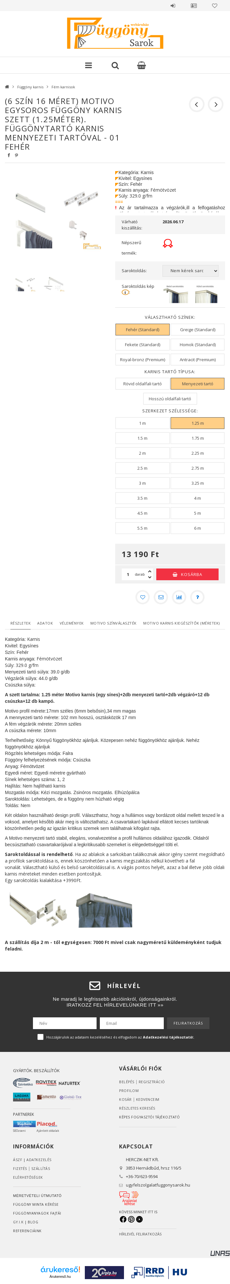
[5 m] (197, 513)
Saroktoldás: (134, 270)
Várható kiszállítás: (132, 225)
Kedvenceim (148, 1099)
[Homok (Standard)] (197, 344)
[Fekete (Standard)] (142, 344)
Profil (193, 5)
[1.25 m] (197, 423)
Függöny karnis (30, 86)
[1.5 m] (142, 438)
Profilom (129, 1090)
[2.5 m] (142, 468)
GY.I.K (18, 1221)
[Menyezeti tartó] (197, 384)
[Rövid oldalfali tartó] (142, 384)
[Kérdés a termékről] (197, 597)
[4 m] (197, 498)
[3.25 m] (197, 483)
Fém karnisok (63, 86)
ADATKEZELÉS (39, 1159)
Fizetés (20, 1168)
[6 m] (197, 528)
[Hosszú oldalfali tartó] (170, 399)
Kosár (125, 1099)
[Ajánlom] (161, 597)
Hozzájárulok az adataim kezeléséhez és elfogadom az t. (120, 1037)
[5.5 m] (142, 528)
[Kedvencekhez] (142, 597)
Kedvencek (214, 5)
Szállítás (42, 1168)
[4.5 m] (142, 513)
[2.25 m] (197, 453)
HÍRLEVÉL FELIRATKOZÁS (140, 1234)
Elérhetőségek (28, 1177)
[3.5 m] (142, 498)
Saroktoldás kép (138, 289)
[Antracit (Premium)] (197, 359)
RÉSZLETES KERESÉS (137, 1108)
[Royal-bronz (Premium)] (142, 359)
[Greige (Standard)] (197, 329)
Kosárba (191, 574)
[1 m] (142, 423)
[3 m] (142, 483)
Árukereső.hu (60, 1276)
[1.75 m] (197, 438)
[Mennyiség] (128, 574)
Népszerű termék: (131, 248)
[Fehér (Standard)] (142, 329)
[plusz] (149, 571)
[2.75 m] (197, 468)
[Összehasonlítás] (179, 597)
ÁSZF (17, 1159)
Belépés (172, 5)
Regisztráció (152, 1081)
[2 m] (142, 453)
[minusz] (149, 577)
